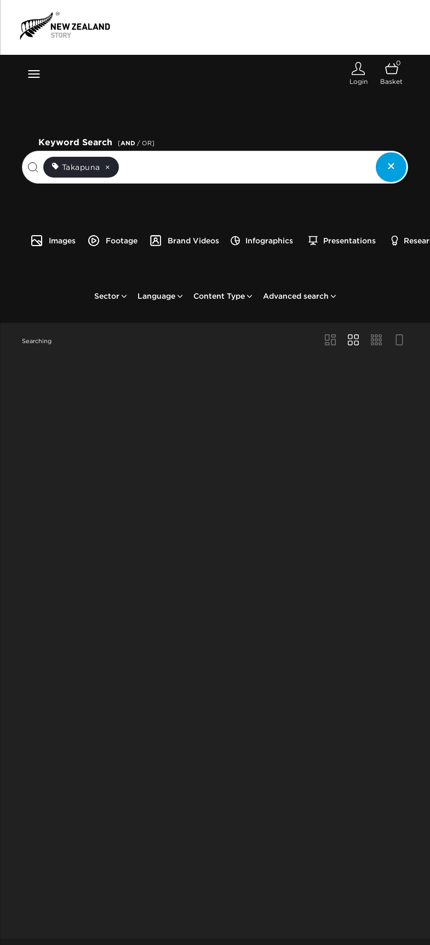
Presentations (342, 241)
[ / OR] (136, 143)
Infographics (262, 241)
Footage (112, 240)
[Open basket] (391, 74)
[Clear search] (391, 167)
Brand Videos (184, 240)
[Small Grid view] (376, 341)
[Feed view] (399, 341)
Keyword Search (98, 141)
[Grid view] (353, 341)
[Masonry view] (330, 341)
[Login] (358, 74)
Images (53, 240)
